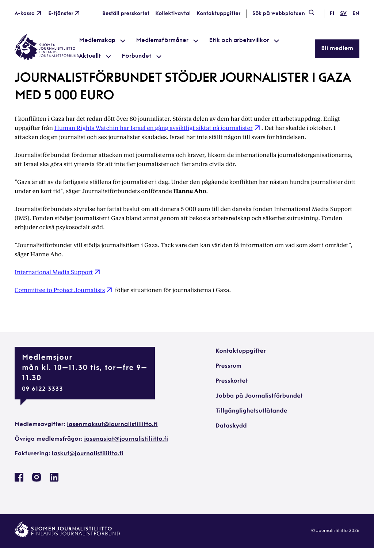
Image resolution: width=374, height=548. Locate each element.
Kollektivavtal (173, 13)
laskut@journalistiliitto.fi (87, 454)
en (355, 13)
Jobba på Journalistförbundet (259, 396)
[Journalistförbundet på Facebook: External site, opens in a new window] (19, 480)
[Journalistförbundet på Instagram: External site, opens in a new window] (36, 480)
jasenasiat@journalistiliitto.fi (126, 439)
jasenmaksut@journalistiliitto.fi (112, 425)
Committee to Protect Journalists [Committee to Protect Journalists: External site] (64, 290)
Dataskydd (231, 426)
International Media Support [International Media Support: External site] (58, 272)
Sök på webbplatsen (283, 14)
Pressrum (228, 366)
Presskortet (231, 381)
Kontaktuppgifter (218, 13)
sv (343, 13)
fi (332, 13)
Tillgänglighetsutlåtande (251, 411)
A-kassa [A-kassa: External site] (28, 14)
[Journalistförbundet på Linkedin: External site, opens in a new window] (54, 480)
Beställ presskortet (125, 13)
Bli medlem (337, 48)
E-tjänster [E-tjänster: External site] (64, 14)
